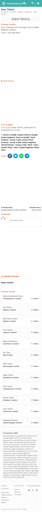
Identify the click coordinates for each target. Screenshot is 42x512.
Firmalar (13, 12)
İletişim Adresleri (7, 283)
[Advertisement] (21, 57)
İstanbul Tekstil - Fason (9, 148)
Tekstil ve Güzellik (10, 135)
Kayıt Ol (17, 490)
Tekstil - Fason (32, 145)
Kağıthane (28, 12)
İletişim (3, 502)
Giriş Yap (17, 492)
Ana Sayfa (4, 12)
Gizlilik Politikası (6, 495)
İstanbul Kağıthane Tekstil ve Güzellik (15, 137)
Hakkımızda (5, 492)
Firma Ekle (17, 495)
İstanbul (20, 12)
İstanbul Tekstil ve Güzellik (27, 135)
